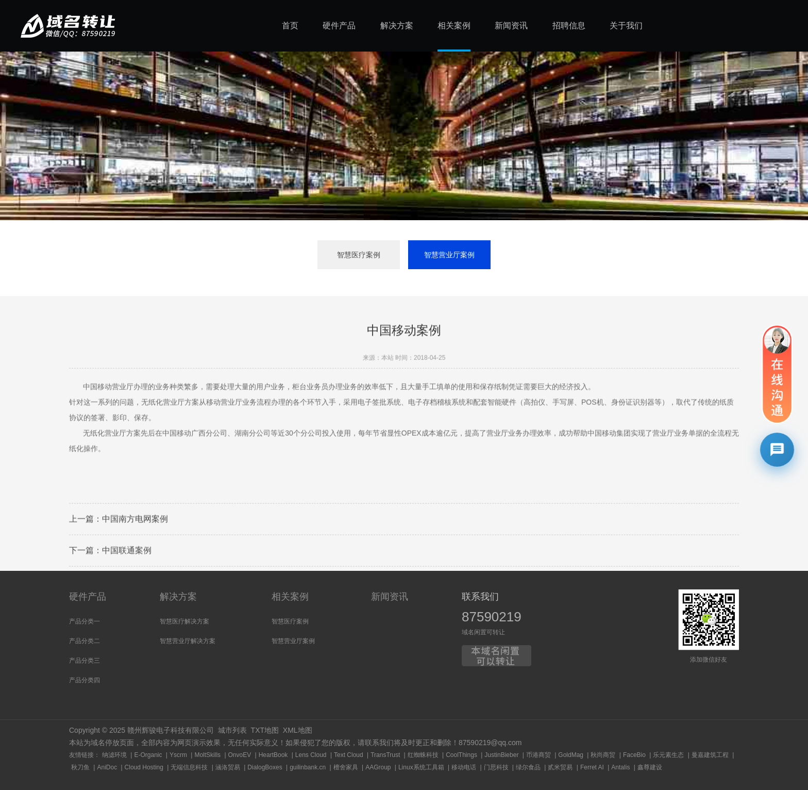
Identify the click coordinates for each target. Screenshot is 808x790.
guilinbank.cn (308, 767)
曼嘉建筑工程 (710, 755)
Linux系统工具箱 (421, 767)
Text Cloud (348, 755)
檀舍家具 (345, 767)
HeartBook (273, 755)
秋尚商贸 (603, 755)
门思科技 (496, 767)
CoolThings (461, 755)
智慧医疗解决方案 (184, 621)
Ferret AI (592, 767)
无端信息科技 (189, 767)
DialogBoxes (264, 767)
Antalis (620, 767)
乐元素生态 (668, 755)
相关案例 (290, 596)
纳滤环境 (114, 755)
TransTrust (385, 755)
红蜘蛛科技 (423, 755)
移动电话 (463, 767)
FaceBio (634, 755)
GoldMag (570, 755)
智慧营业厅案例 (449, 255)
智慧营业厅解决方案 (187, 641)
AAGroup (378, 767)
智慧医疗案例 (358, 255)
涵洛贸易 (227, 767)
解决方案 (178, 596)
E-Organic (148, 755)
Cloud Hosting (144, 767)
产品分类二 (84, 641)
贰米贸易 (560, 767)
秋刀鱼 (80, 767)
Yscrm (178, 755)
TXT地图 (265, 730)
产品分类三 (84, 660)
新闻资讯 (389, 596)
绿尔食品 (528, 767)
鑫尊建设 (649, 767)
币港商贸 (538, 755)
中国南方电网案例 (135, 546)
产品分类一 (84, 621)
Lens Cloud (311, 755)
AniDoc (107, 767)
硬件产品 (87, 596)
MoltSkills (207, 755)
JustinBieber (501, 755)
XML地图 (297, 730)
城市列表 (232, 730)
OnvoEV (239, 755)
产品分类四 (84, 680)
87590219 (491, 616)
